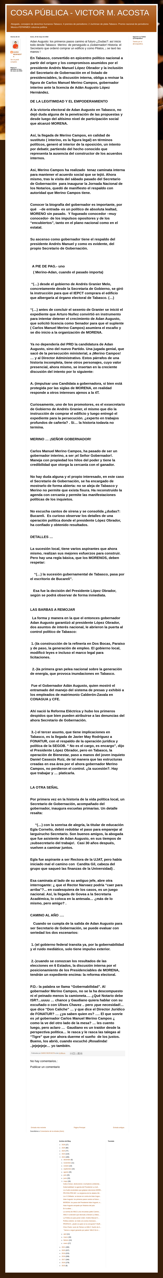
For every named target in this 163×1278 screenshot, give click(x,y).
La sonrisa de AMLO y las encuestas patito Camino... (81, 1212)
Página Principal (79, 1127)
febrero (66, 1240)
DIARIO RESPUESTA (17, 54)
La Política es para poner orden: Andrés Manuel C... (81, 1218)
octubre (66, 1166)
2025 (64, 1148)
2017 (64, 1259)
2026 (64, 1145)
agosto (66, 1172)
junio (65, 1178)
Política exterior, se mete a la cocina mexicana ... (80, 1221)
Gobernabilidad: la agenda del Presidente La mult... (81, 1187)
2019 (64, 1253)
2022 (64, 1157)
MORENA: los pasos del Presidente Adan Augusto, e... (82, 1202)
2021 (64, 1247)
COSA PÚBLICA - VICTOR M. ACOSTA (80, 12)
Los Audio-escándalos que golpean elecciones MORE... (82, 1190)
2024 (64, 1151)
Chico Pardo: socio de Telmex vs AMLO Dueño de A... (82, 1227)
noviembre (67, 1163)
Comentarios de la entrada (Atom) (52, 1131)
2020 (64, 1250)
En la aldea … (68, 1208)
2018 (64, 1256)
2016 (64, 1263)
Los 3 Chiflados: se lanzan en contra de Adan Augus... (82, 1196)
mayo (65, 1181)
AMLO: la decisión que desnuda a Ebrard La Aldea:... (81, 1215)
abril (65, 1234)
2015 (64, 1266)
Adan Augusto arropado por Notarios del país (79, 1205)
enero (65, 1243)
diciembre (67, 1160)
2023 (64, 1154)
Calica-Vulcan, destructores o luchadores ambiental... (81, 1184)
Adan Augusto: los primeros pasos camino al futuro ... (81, 1199)
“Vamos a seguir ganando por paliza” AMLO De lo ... (81, 1230)
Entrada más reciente (38, 1127)
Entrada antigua (118, 1127)
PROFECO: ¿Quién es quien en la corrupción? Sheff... (82, 1224)
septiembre (67, 1169)
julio (65, 1175)
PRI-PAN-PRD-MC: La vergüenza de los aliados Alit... (82, 1193)
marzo (65, 1237)
